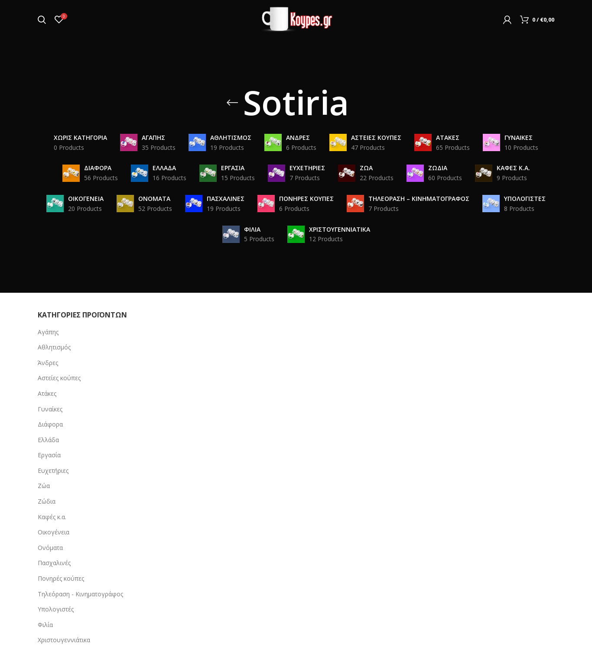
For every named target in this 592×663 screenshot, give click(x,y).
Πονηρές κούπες (61, 578)
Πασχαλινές (54, 563)
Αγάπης (48, 332)
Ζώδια (46, 501)
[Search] (41, 19)
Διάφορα (50, 424)
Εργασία (49, 455)
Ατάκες (47, 393)
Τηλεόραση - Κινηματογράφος (80, 594)
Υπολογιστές (56, 609)
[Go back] (232, 102)
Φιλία (45, 625)
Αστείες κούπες (59, 378)
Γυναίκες (50, 409)
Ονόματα (50, 547)
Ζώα (44, 486)
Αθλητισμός (54, 347)
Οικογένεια (53, 532)
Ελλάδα (48, 440)
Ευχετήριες (53, 470)
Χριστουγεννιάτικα (64, 640)
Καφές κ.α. (52, 517)
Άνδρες (48, 363)
